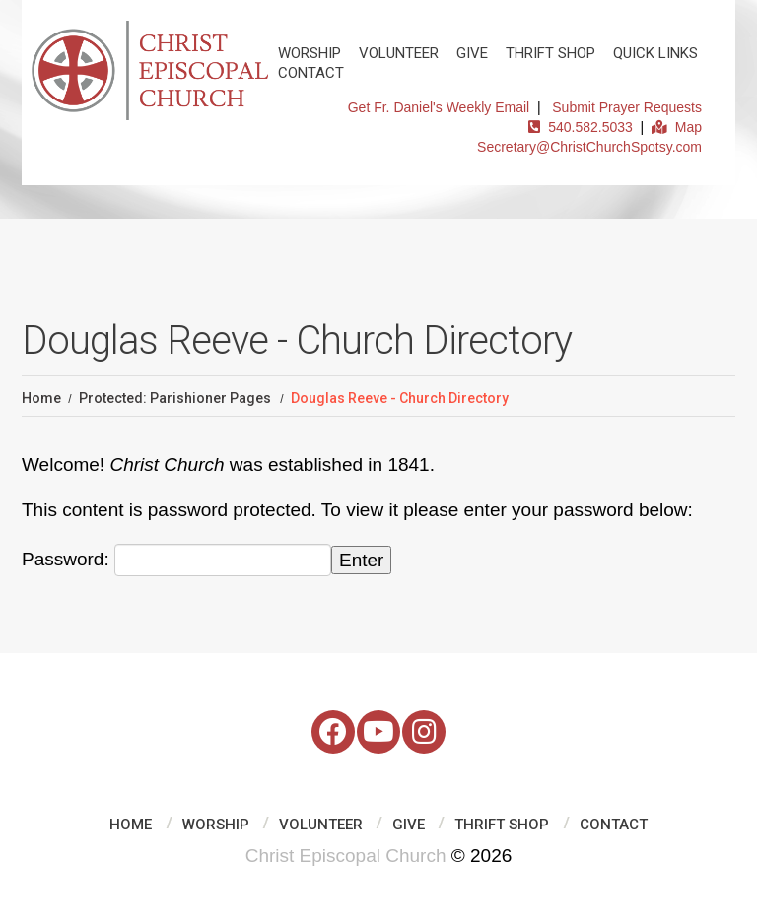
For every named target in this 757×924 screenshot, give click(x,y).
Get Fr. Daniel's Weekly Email (438, 107)
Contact (311, 73)
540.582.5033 (580, 127)
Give (472, 53)
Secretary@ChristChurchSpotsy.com (589, 147)
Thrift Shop (550, 53)
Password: (176, 560)
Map (677, 127)
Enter (361, 560)
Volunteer (399, 53)
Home (41, 398)
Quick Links (655, 53)
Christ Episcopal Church (346, 855)
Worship (309, 53)
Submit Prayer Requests (627, 107)
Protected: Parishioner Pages (175, 398)
